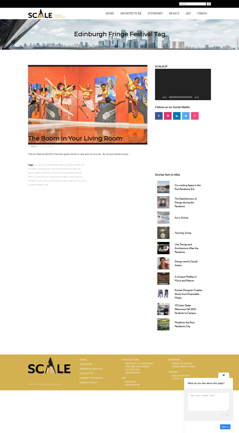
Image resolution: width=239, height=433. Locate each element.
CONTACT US (87, 373)
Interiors (174, 360)
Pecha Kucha (42, 181)
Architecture (130, 360)
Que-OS (65, 181)
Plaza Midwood (54, 181)
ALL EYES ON (132, 370)
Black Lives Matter (53, 169)
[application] (183, 84)
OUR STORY (86, 364)
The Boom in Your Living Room (75, 139)
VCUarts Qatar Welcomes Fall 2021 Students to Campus (185, 309)
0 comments (46, 146)
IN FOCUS (38, 132)
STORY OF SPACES (182, 364)
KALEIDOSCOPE (181, 376)
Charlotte (54, 173)
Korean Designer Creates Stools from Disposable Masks (188, 293)
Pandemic (32, 181)
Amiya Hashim (40, 165)
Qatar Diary (132, 373)
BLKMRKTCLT (67, 169)
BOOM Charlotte (42, 173)
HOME (83, 360)
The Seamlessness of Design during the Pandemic (186, 202)
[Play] (159, 97)
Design (173, 372)
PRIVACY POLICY (89, 383)
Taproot (40, 185)
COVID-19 (63, 173)
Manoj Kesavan (76, 177)
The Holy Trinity (183, 232)
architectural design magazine (60, 165)
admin (34, 146)
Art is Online (181, 217)
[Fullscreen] (207, 97)
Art (30, 132)
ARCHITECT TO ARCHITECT (139, 364)
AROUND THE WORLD (137, 367)
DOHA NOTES (132, 385)
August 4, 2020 (52, 132)
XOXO (47, 185)
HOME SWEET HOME (183, 367)
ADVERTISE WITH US (91, 369)
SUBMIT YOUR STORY (91, 378)
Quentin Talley (75, 181)
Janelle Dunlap (42, 177)
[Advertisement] (183, 141)
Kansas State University (59, 177)
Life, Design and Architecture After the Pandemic (186, 248)
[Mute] (202, 97)
